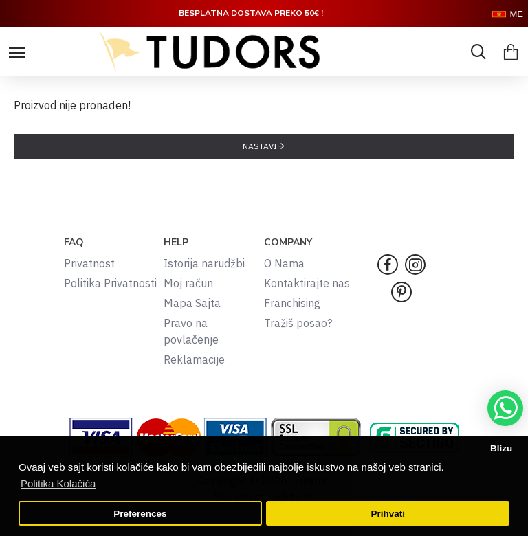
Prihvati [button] (388, 514)
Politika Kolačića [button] (58, 483)
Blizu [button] (501, 448)
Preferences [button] (139, 514)
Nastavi (260, 146)
